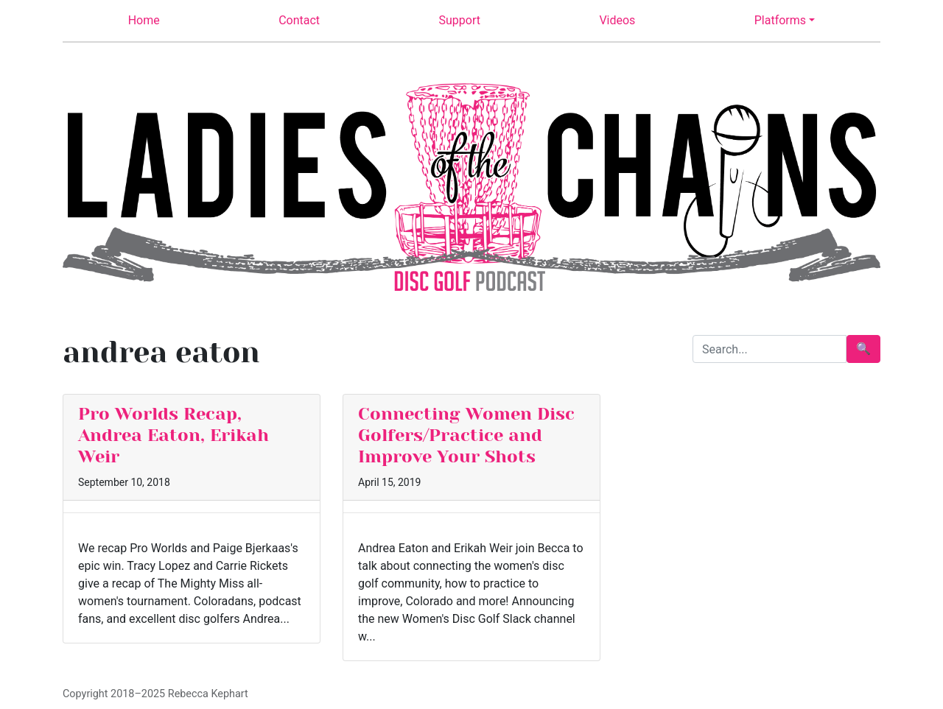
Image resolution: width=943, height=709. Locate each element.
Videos (617, 20)
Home (144, 20)
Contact (299, 20)
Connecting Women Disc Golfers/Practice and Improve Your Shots (466, 435)
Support (459, 20)
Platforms (780, 20)
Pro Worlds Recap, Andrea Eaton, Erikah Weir (173, 435)
